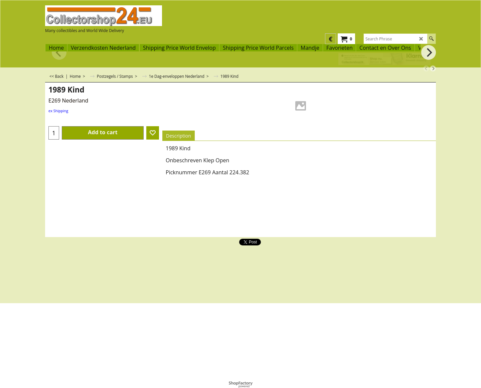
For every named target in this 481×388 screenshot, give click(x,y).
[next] (433, 68)
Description (178, 136)
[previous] (426, 68)
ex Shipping (58, 110)
